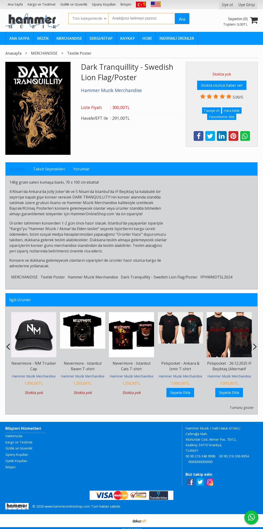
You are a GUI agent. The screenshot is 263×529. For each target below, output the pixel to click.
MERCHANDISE (24, 277)
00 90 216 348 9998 (200, 456)
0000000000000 (200, 462)
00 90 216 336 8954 (234, 456)
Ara (182, 19)
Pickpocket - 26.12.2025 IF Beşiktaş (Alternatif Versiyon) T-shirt (229, 369)
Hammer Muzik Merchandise (93, 277)
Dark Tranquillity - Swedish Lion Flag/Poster (159, 277)
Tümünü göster (242, 407)
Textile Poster (52, 277)
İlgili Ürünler (20, 299)
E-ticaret (124, 520)
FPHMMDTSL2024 (216, 277)
